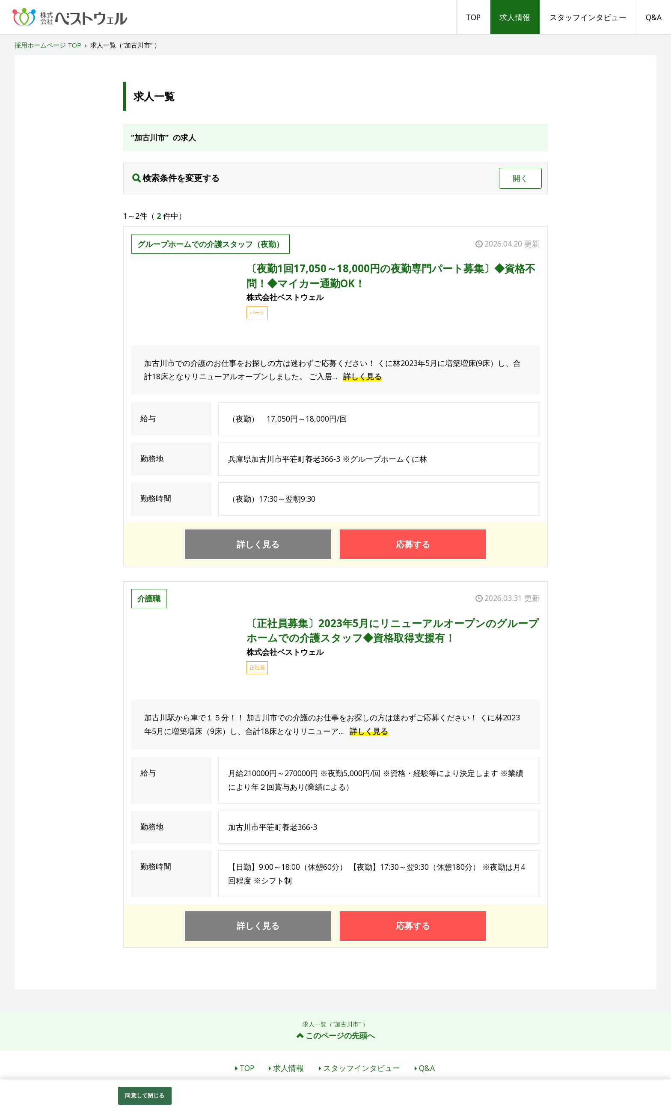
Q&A (654, 17)
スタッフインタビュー (587, 17)
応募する (413, 544)
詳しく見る (362, 376)
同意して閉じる (144, 1095)
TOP (473, 17)
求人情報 (514, 17)
